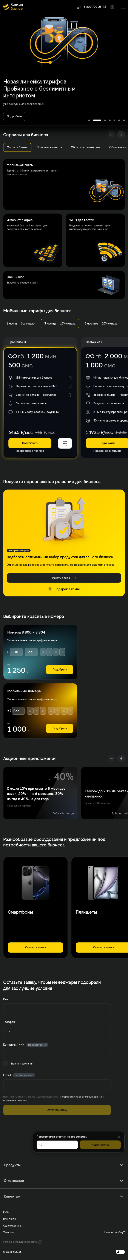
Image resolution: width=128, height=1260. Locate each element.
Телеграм (8, 1232)
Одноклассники (12, 1225)
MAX (6, 1211)
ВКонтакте (9, 1218)
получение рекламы (15, 1100)
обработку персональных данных (82, 1096)
